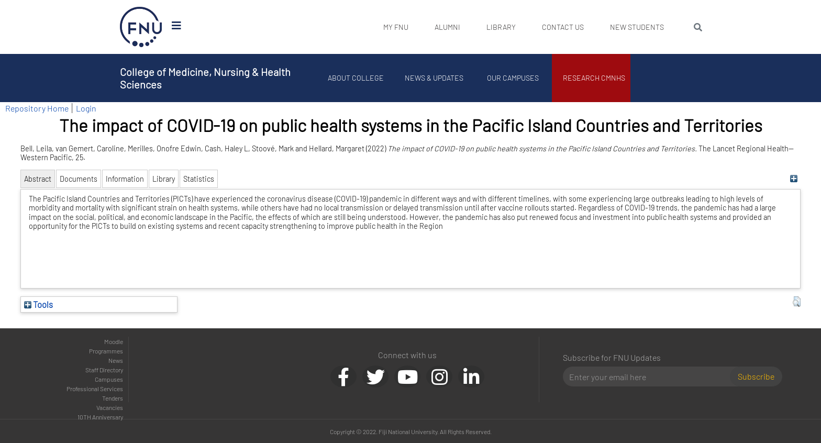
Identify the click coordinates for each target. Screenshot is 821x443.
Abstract (37, 178)
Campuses (109, 379)
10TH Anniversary (100, 416)
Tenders (112, 398)
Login (86, 108)
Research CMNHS (594, 77)
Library (501, 27)
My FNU (395, 27)
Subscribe (756, 376)
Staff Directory (104, 369)
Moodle (113, 341)
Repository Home (37, 108)
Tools (38, 304)
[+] (794, 179)
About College (356, 77)
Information (125, 178)
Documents (78, 178)
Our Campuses (513, 77)
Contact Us (563, 27)
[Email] (650, 376)
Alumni (447, 27)
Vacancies (109, 407)
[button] (797, 301)
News (115, 360)
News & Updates (434, 77)
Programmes (106, 351)
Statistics (198, 178)
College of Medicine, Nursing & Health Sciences (205, 78)
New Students (637, 27)
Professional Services (94, 388)
